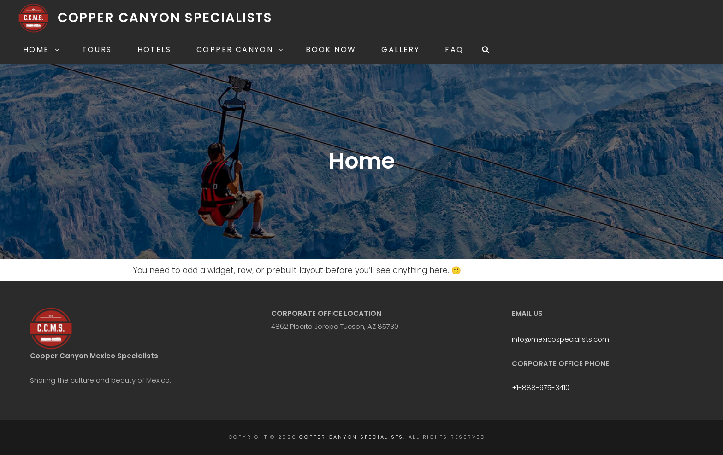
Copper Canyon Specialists (165, 18)
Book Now (331, 49)
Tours (97, 49)
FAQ (454, 49)
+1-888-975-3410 (540, 387)
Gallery (400, 49)
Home (42, 49)
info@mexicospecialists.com (560, 339)
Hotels (154, 49)
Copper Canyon (240, 49)
